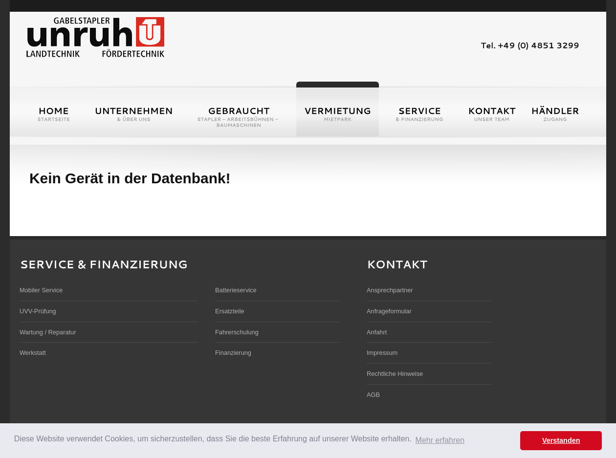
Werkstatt (33, 352)
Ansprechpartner (390, 290)
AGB (373, 394)
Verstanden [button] (561, 440)
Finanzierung (233, 352)
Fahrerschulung (237, 332)
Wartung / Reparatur (48, 332)
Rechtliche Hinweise (395, 373)
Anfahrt (377, 332)
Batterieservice (236, 290)
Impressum (382, 352)
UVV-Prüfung (38, 311)
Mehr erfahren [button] (440, 440)
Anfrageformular (389, 311)
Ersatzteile (229, 311)
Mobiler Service (41, 290)
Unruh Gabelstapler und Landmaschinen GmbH (94, 36)
